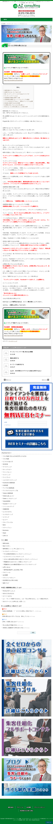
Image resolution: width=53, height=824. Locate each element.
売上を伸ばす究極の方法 (13, 625)
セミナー (5, 519)
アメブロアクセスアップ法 (10, 490)
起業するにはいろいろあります (12, 92)
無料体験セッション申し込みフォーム (13, 548)
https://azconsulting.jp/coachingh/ (13, 80)
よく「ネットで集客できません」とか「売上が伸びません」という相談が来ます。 (26, 598)
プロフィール (6, 572)
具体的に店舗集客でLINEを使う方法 (16, 627)
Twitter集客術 (6, 501)
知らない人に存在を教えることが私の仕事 (16, 106)
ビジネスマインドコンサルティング (14, 556)
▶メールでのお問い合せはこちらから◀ (26, 16)
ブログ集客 (6, 459)
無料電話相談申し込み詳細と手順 (13, 570)
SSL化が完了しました (9, 591)
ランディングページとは (11, 96)
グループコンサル (8, 522)
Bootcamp (6, 530)
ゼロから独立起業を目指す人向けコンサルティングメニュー (21, 559)
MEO (4, 525)
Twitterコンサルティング (10, 498)
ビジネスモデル (7, 511)
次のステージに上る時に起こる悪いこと (14, 601)
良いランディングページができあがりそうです (16, 94)
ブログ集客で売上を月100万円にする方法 (14, 456)
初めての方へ (6, 546)
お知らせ (5, 535)
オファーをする (7, 596)
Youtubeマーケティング (9, 504)
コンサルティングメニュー (10, 551)
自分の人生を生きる (8, 593)
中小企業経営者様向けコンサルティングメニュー (17, 554)
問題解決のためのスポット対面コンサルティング (17, 562)
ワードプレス (6, 477)
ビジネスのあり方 (8, 461)
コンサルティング (8, 514)
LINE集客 (5, 485)
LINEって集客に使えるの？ (13, 621)
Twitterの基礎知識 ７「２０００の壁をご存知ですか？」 (21, 611)
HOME (4, 23)
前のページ (8, 379)
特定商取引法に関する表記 (10, 580)
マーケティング (10, 23)
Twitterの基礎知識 (8, 493)
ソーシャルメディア (8, 506)
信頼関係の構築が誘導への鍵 (12, 97)
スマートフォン (7, 527)
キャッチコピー (7, 469)
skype (4, 533)
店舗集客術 (6, 509)
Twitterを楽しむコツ (8, 496)
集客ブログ (6, 583)
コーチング (6, 517)
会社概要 (5, 575)
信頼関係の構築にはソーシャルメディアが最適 (16, 99)
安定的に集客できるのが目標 (12, 103)
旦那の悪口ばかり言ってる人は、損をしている (18, 616)
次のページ (44, 379)
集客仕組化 (6, 543)
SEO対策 (5, 464)
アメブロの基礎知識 (8, 488)
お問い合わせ (6, 567)
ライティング (6, 474)
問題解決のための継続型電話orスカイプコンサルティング (20, 564)
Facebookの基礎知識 (9, 482)
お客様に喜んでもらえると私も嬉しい (14, 105)
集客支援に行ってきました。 (12, 90)
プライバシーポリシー (9, 577)
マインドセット (7, 472)
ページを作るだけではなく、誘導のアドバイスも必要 (18, 101)
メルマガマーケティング (10, 480)
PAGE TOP (49, 822)
